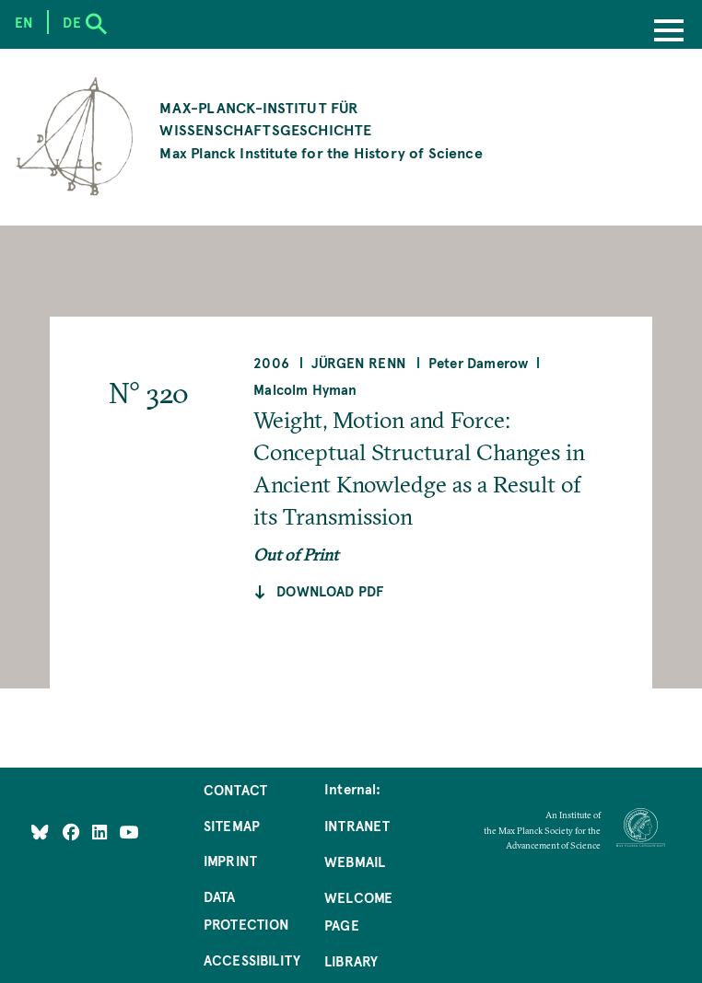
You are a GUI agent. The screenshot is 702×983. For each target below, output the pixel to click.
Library (351, 961)
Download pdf (329, 591)
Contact (235, 790)
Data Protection (247, 910)
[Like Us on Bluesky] (40, 831)
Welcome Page (358, 911)
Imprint (230, 860)
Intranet (357, 825)
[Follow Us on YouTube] (129, 831)
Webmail (354, 861)
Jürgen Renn (358, 362)
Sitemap (232, 825)
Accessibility (252, 960)
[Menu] (668, 32)
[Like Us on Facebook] (73, 831)
